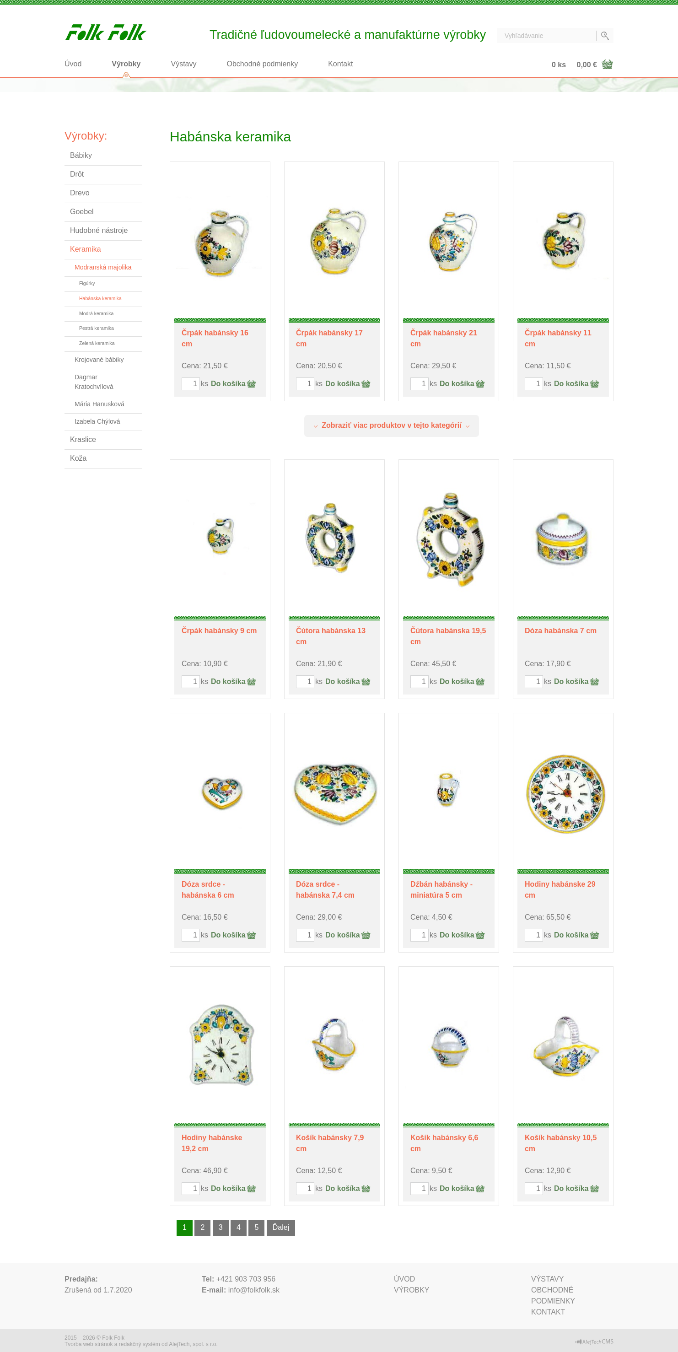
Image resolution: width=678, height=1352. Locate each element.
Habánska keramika (100, 298)
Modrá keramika (96, 313)
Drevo (80, 193)
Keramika (85, 249)
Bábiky (81, 155)
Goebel (82, 211)
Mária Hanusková (99, 404)
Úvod (73, 64)
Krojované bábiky (99, 359)
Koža (78, 458)
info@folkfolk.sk (254, 1290)
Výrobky (126, 64)
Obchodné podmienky (262, 64)
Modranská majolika (103, 267)
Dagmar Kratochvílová (94, 381)
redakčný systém (139, 1344)
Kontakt (340, 64)
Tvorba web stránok (89, 1344)
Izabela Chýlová (97, 421)
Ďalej (281, 1227)
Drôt (77, 174)
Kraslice (83, 439)
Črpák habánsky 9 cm (219, 631)
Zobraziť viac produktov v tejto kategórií (392, 425)
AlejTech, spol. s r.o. (193, 1344)
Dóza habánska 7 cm (561, 631)
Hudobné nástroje (99, 230)
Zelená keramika (97, 343)
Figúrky (87, 283)
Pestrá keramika (96, 328)
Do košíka (228, 384)
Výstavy (184, 64)
